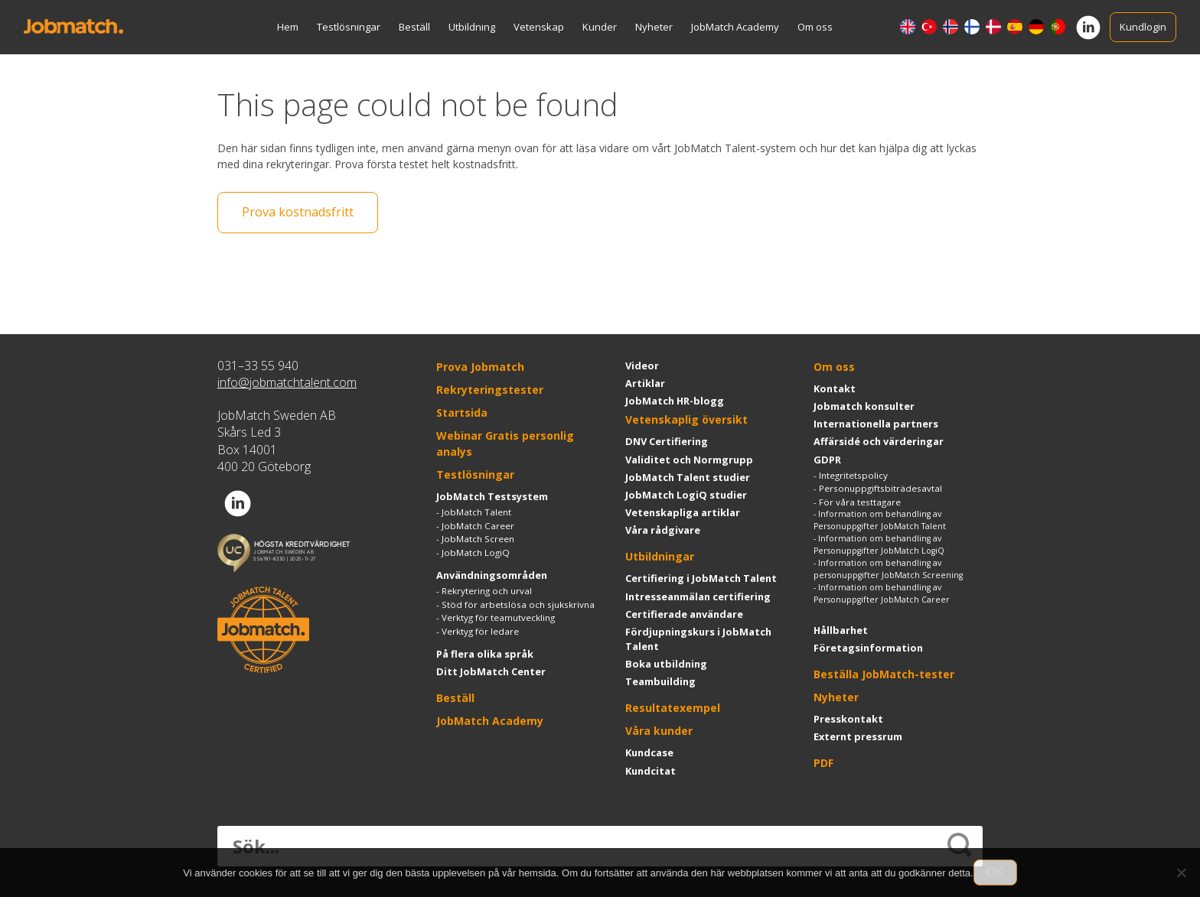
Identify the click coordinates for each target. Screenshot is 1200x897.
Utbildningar (659, 556)
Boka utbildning (666, 664)
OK (995, 872)
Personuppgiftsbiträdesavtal (880, 488)
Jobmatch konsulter (864, 406)
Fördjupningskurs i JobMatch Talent (698, 639)
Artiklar (645, 383)
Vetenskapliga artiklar (682, 512)
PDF (823, 763)
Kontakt (835, 388)
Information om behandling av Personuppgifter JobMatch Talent (880, 520)
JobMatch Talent (476, 512)
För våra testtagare (860, 502)
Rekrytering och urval (487, 590)
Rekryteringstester (489, 389)
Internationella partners (876, 424)
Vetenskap (539, 27)
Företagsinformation (868, 648)
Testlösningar (348, 27)
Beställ (414, 27)
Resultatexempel (672, 708)
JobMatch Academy (735, 27)
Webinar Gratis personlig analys (505, 443)
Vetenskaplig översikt (686, 419)
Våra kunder (659, 731)
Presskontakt (848, 719)
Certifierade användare (684, 614)
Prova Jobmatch (480, 366)
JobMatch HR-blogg (674, 401)
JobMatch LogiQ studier (686, 495)
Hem (287, 27)
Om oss (815, 27)
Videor (642, 365)
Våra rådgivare (662, 530)
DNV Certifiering (666, 441)
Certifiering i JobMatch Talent (701, 578)
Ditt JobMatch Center (491, 671)
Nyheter (654, 27)
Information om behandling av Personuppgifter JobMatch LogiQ (879, 544)
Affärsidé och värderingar (879, 441)
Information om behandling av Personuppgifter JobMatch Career (882, 593)
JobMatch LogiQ (476, 552)
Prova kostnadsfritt (298, 212)
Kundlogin (1143, 27)
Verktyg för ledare (480, 631)
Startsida (462, 412)
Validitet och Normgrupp (689, 459)
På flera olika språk (484, 654)
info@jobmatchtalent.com (287, 382)
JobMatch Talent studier (687, 477)
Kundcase (649, 753)
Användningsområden (491, 575)
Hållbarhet (841, 630)
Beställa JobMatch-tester (884, 674)
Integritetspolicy (853, 475)
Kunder (599, 27)
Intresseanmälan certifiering (698, 596)
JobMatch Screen (478, 538)
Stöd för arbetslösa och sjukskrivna (518, 604)
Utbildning (471, 27)
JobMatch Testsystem (492, 496)
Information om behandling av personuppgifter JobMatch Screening (888, 568)
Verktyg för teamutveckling (498, 617)
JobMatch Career (478, 525)
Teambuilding (660, 681)
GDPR (827, 459)
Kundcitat (650, 771)
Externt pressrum (858, 736)
